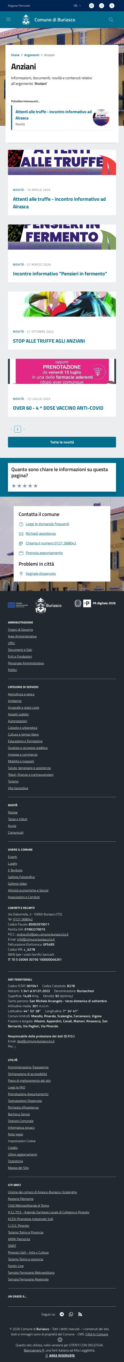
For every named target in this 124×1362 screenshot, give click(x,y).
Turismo (13, 781)
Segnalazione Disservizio (25, 1100)
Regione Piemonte (21, 1198)
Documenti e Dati (20, 649)
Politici (12, 669)
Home (15, 54)
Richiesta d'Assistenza (23, 1107)
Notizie (13, 812)
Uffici (11, 642)
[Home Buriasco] (46, 19)
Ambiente (15, 700)
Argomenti (31, 54)
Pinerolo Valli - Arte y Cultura (28, 1252)
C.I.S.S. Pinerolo (18, 1225)
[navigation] (8, 19)
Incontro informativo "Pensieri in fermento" (60, 273)
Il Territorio (15, 870)
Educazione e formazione (25, 741)
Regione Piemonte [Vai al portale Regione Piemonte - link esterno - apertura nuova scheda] (19, 5)
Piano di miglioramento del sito (29, 1080)
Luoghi (12, 863)
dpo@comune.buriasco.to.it (36, 1041)
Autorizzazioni (17, 720)
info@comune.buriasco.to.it (36, 939)
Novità (19, 190)
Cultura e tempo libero (23, 734)
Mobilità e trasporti (21, 761)
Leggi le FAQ (16, 1087)
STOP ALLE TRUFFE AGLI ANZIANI (49, 341)
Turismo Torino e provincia (25, 1259)
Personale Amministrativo (26, 663)
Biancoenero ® (34, 1350)
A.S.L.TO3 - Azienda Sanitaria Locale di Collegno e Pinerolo (48, 1212)
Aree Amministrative (22, 636)
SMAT (12, 1245)
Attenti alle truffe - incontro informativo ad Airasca (54, 114)
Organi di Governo (20, 629)
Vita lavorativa (18, 788)
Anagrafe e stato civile (23, 707)
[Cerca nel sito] (111, 20)
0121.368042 (23, 919)
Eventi (12, 856)
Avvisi (12, 825)
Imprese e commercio (22, 754)
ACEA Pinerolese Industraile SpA (30, 1218)
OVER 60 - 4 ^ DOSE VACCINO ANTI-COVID (58, 408)
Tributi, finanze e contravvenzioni (30, 774)
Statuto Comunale (21, 1120)
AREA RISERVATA (59, 1355)
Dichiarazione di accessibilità (27, 1073)
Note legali (15, 1134)
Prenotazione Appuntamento (28, 1093)
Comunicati (15, 832)
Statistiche (15, 1161)
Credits (13, 1147)
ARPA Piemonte (19, 1238)
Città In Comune (96, 1334)
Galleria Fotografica (21, 876)
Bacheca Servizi (19, 1114)
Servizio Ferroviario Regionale (28, 1279)
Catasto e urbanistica (22, 727)
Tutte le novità (62, 442)
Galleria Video (17, 883)
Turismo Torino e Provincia (25, 1232)
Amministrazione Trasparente (28, 1067)
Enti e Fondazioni (20, 656)
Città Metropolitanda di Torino (28, 1205)
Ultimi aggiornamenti (22, 1154)
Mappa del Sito (18, 1167)
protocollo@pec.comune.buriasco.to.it (42, 934)
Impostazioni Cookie (22, 1140)
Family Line (16, 1265)
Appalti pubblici (18, 714)
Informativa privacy (21, 1127)
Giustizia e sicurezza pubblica (28, 747)
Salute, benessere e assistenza (29, 767)
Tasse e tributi (17, 819)
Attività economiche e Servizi (28, 890)
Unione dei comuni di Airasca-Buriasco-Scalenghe (42, 1192)
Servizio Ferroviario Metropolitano (31, 1272)
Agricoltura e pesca (21, 694)
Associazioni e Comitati (24, 896)
